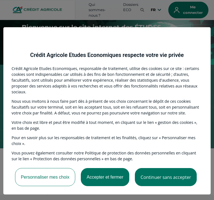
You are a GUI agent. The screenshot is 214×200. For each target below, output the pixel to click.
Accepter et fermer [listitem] (105, 177)
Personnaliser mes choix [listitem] (45, 177)
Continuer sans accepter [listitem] (166, 177)
